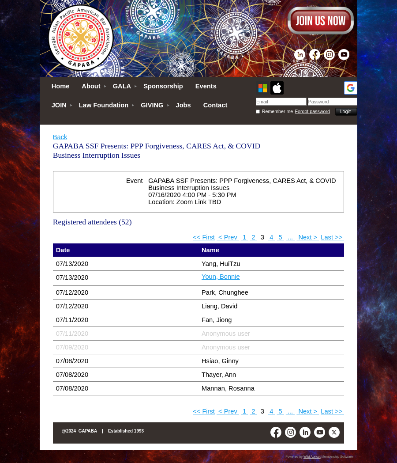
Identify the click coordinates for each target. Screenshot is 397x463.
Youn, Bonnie (221, 276)
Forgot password (312, 111)
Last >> (332, 237)
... (290, 237)
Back (60, 136)
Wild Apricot (312, 457)
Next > (307, 237)
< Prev (228, 237)
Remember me (277, 111)
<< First (204, 237)
